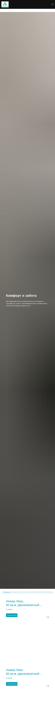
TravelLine (6, 592)
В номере (9, 609)
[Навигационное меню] (53, 4)
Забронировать (12, 615)
